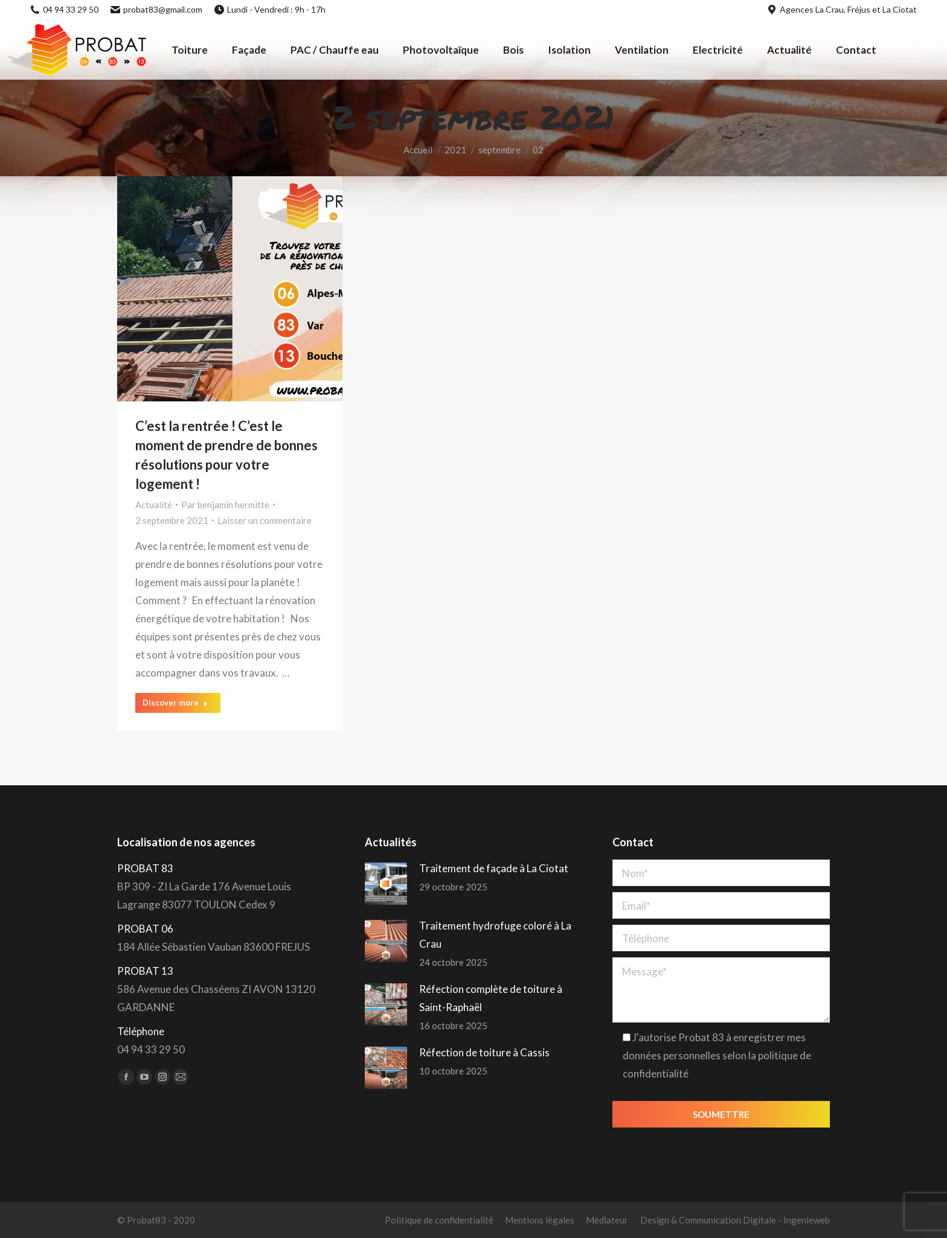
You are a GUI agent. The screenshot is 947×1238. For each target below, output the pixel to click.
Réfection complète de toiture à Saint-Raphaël (490, 998)
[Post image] (386, 884)
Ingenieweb (806, 1219)
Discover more (175, 702)
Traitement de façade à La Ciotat (493, 868)
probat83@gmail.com (156, 9)
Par (225, 504)
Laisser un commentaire (264, 520)
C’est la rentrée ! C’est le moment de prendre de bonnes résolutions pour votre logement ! (226, 455)
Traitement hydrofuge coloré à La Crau (495, 934)
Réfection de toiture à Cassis (484, 1052)
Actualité (153, 504)
